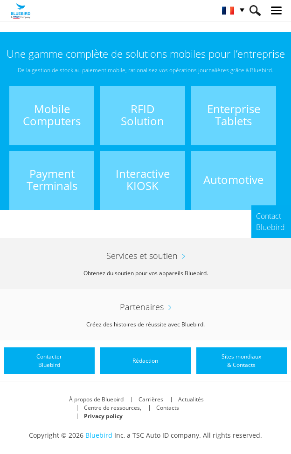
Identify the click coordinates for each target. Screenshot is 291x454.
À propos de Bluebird (96, 399)
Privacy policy (103, 416)
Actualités (191, 399)
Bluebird (98, 435)
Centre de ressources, (112, 408)
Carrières (151, 399)
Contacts (167, 408)
